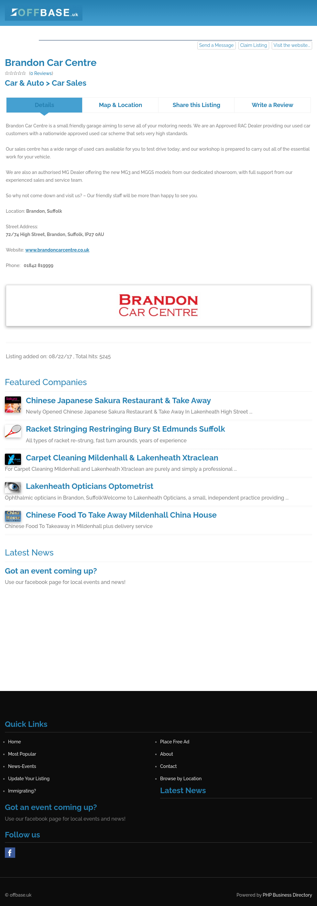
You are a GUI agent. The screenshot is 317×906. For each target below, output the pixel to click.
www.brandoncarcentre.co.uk (57, 250)
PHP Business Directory (287, 895)
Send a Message (216, 45)
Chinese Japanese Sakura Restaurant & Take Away (118, 400)
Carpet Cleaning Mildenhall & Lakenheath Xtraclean (122, 457)
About (166, 32)
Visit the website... (292, 45)
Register (268, 32)
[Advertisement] (158, 645)
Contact (238, 32)
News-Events (201, 32)
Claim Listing (253, 45)
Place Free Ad (87, 32)
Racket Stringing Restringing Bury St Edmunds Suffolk (125, 429)
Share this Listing (196, 105)
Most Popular (132, 32)
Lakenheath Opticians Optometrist (89, 486)
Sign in (298, 32)
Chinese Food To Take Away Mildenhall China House (121, 515)
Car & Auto (24, 83)
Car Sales (69, 83)
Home (51, 32)
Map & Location (120, 105)
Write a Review (272, 105)
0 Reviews (41, 73)
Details (44, 105)
